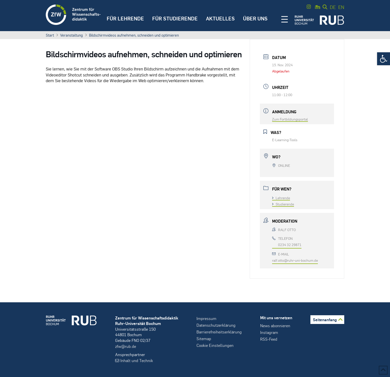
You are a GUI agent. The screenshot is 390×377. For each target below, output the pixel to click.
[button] (383, 58)
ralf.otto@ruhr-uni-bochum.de (295, 260)
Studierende (283, 204)
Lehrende (281, 197)
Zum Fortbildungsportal (290, 119)
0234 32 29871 (289, 244)
